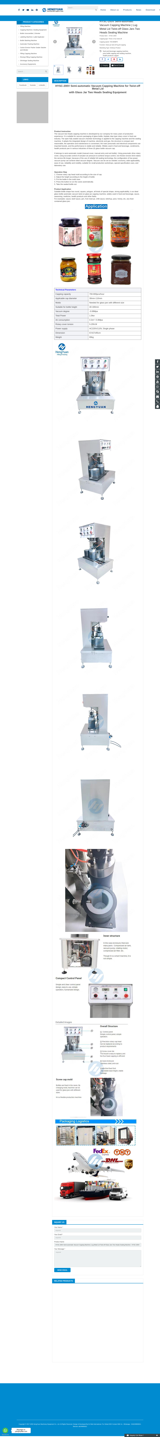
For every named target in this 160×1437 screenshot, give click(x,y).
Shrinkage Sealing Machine (29, 75)
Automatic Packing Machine (29, 58)
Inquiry (104, 79)
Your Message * (59, 1264)
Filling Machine (25, 40)
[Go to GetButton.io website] (5, 1434)
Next (94, 55)
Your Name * (58, 1241)
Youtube (33, 99)
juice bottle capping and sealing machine (117, 67)
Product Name (59, 1256)
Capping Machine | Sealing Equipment (33, 44)
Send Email (117, 79)
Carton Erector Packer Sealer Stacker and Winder (33, 63)
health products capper (111, 69)
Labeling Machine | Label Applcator (32, 51)
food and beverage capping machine (115, 65)
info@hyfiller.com (39, 2)
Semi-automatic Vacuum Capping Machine (97, 99)
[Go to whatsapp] (5, 1430)
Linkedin (42, 99)
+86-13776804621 (24, 2)
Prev (55, 55)
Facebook (23, 99)
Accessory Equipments (28, 78)
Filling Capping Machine (28, 67)
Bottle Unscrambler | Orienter (30, 47)
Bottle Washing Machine (28, 54)
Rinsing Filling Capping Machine (31, 71)
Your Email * (58, 1249)
